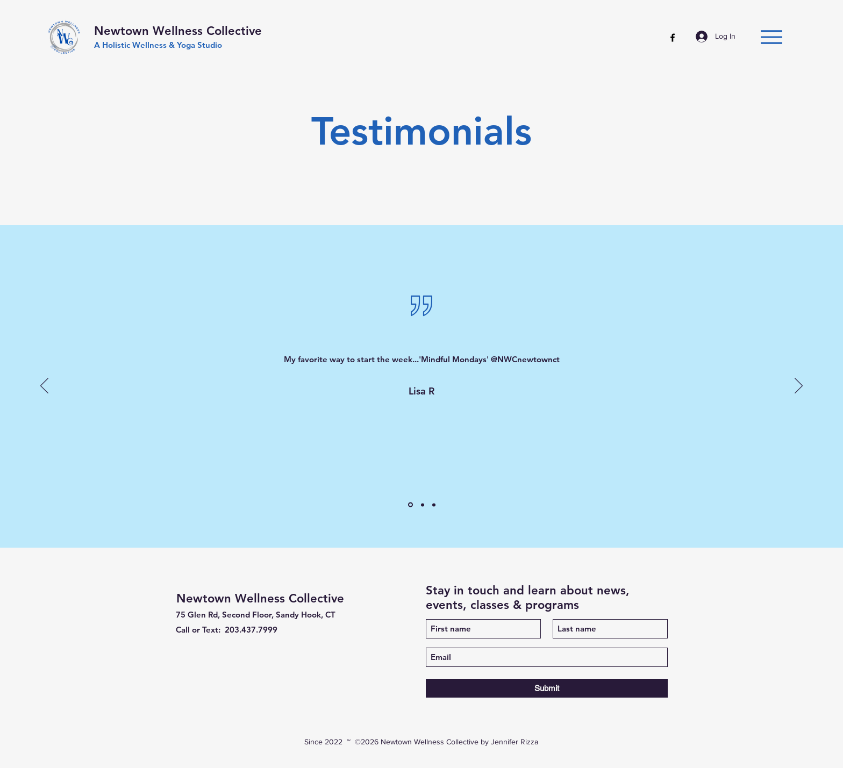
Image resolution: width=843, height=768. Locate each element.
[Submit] (547, 688)
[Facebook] (672, 37)
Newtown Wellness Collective (178, 31)
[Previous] (44, 386)
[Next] (799, 386)
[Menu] (771, 36)
